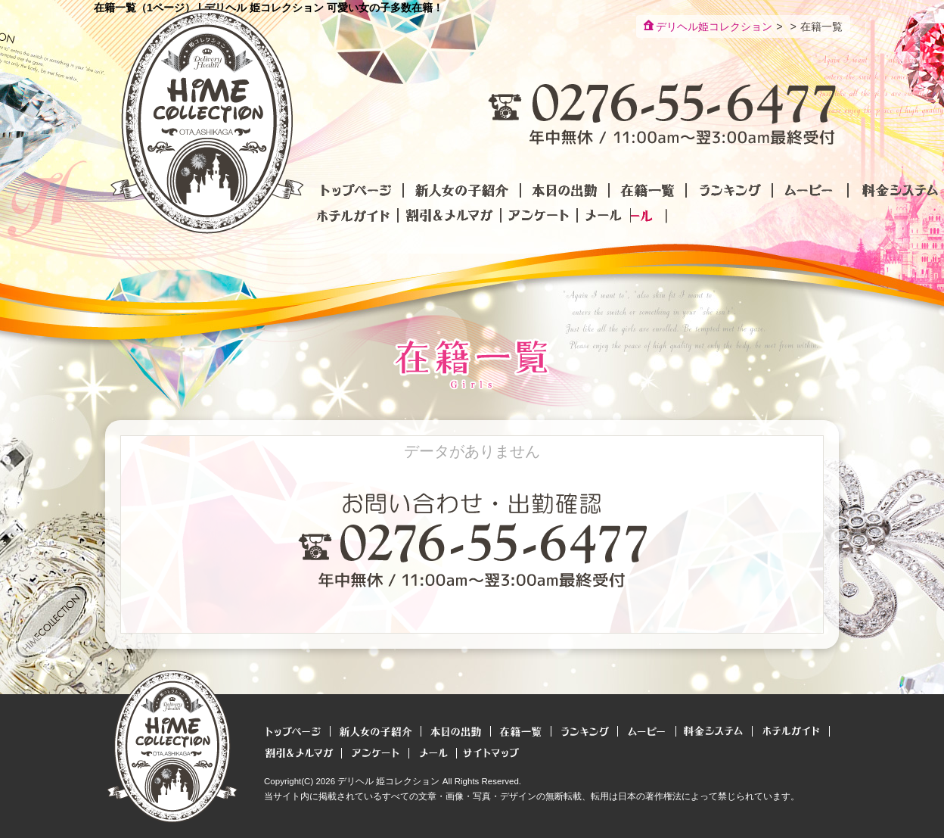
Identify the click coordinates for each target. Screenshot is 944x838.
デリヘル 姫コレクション (388, 781)
